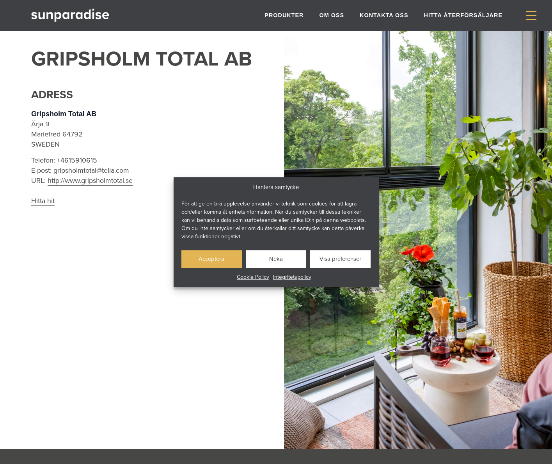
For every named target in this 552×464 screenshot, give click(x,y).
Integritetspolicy (292, 277)
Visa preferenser (340, 259)
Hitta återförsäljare (463, 15)
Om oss (331, 15)
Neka (276, 259)
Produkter (284, 15)
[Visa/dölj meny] (531, 15)
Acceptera (211, 259)
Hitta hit (43, 200)
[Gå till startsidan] (70, 15)
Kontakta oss (384, 15)
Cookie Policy (253, 277)
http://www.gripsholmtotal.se (90, 180)
